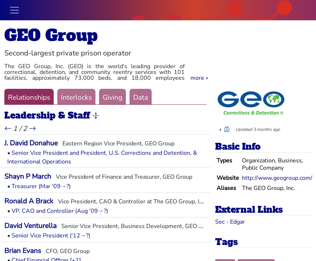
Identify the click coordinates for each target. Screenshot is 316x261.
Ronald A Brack (28, 201)
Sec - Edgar (230, 222)
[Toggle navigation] (14, 10)
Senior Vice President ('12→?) (51, 236)
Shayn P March (27, 176)
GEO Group (51, 35)
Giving (112, 97)
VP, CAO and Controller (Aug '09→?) (60, 211)
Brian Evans (22, 251)
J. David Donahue (31, 143)
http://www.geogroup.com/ (277, 178)
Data (140, 97)
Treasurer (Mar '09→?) (41, 186)
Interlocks (76, 97)
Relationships (29, 97)
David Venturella (30, 226)
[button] (199, 78)
